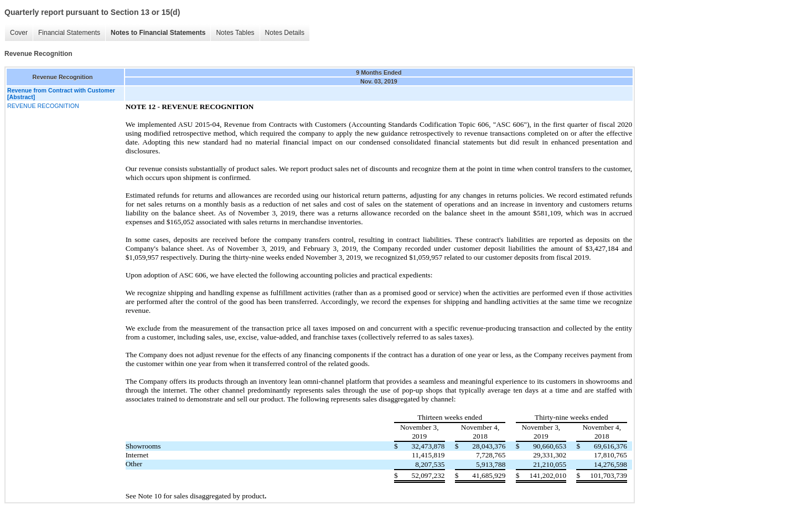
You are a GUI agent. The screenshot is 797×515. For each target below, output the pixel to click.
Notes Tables (235, 33)
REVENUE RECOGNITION (43, 105)
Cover (19, 33)
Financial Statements (69, 33)
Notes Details (284, 33)
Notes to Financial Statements (158, 33)
